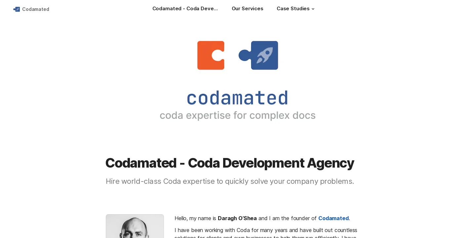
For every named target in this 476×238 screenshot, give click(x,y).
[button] (313, 9)
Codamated (35, 9)
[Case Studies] (296, 9)
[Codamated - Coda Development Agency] (185, 9)
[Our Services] (247, 9)
